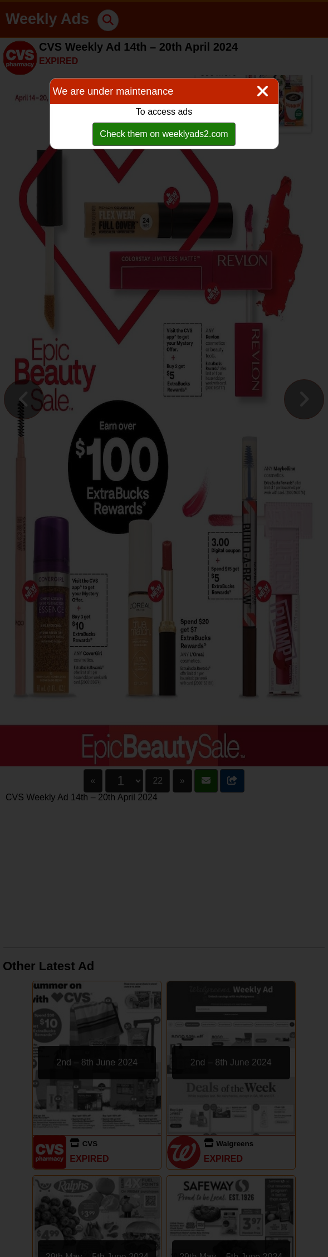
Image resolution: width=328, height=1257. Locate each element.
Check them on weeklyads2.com (164, 134)
